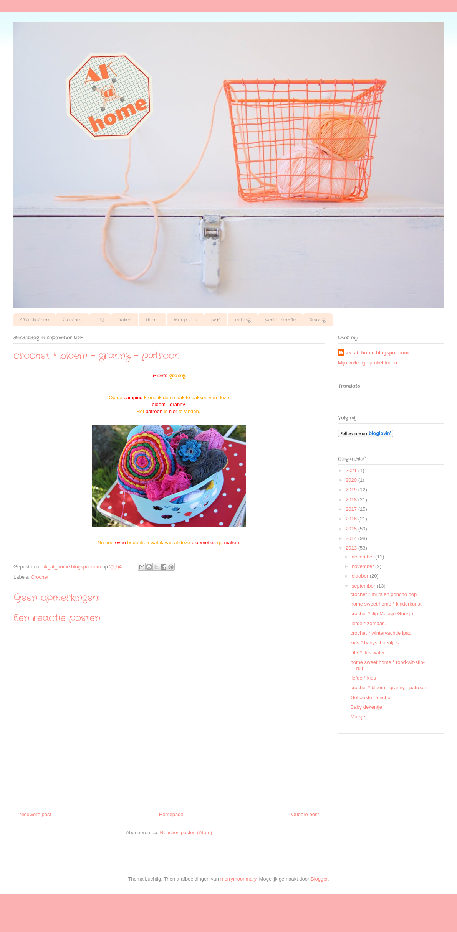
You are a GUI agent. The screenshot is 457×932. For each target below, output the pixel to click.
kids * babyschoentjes (374, 642)
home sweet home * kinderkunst (385, 604)
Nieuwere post (35, 814)
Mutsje (357, 717)
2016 (352, 519)
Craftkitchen (34, 319)
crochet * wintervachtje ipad (380, 633)
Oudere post (305, 814)
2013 (352, 548)
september (364, 586)
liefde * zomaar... (368, 623)
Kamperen (185, 319)
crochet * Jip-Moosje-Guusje (381, 613)
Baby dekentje (366, 707)
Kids (215, 319)
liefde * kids (363, 678)
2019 (352, 489)
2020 (352, 480)
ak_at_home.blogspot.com (377, 353)
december (363, 557)
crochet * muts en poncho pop (383, 594)
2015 (352, 529)
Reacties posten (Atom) (186, 832)
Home (152, 319)
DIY (100, 319)
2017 (352, 509)
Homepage (171, 814)
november (363, 566)
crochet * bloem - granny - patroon (388, 687)
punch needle (280, 319)
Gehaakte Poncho (370, 697)
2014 (352, 538)
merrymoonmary (238, 879)
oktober (361, 576)
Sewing (318, 319)
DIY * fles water (367, 652)
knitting (243, 319)
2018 (352, 499)
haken (124, 319)
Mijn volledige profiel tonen (367, 363)
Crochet (72, 319)
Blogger (319, 879)
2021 (352, 470)
